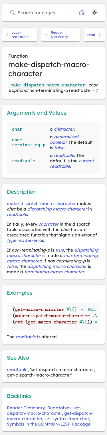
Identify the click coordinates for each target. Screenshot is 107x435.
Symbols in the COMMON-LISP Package (48, 424)
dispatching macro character (57, 209)
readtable (64, 155)
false (59, 147)
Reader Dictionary (56, 34)
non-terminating (81, 255)
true (59, 250)
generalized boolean (64, 139)
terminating (36, 271)
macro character (24, 261)
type (11, 240)
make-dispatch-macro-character (41, 203)
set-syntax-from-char (67, 418)
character (64, 129)
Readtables (59, 407)
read (94, 35)
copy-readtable (17, 34)
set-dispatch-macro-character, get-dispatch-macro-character (50, 413)
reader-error (30, 240)
